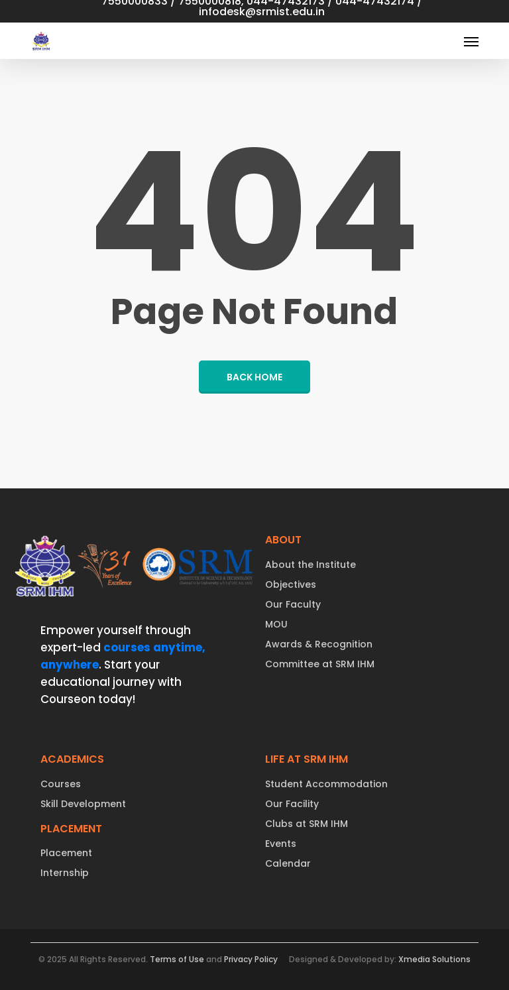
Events (280, 843)
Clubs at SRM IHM (306, 823)
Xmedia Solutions (434, 959)
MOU (276, 624)
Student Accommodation (326, 784)
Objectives (290, 584)
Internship (64, 872)
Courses (60, 784)
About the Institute (310, 564)
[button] (471, 41)
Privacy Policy (251, 959)
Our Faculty (293, 604)
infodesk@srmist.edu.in (262, 11)
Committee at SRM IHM (319, 664)
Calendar (288, 863)
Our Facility (292, 803)
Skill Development (83, 803)
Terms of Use (177, 959)
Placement (66, 852)
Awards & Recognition (318, 644)
